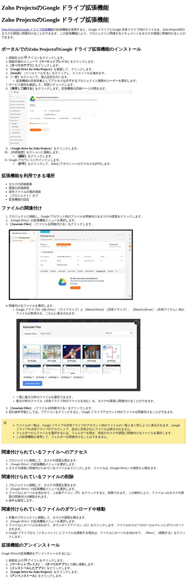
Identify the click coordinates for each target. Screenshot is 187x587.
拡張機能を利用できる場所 (28, 175)
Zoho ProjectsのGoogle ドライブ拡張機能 (27, 29)
